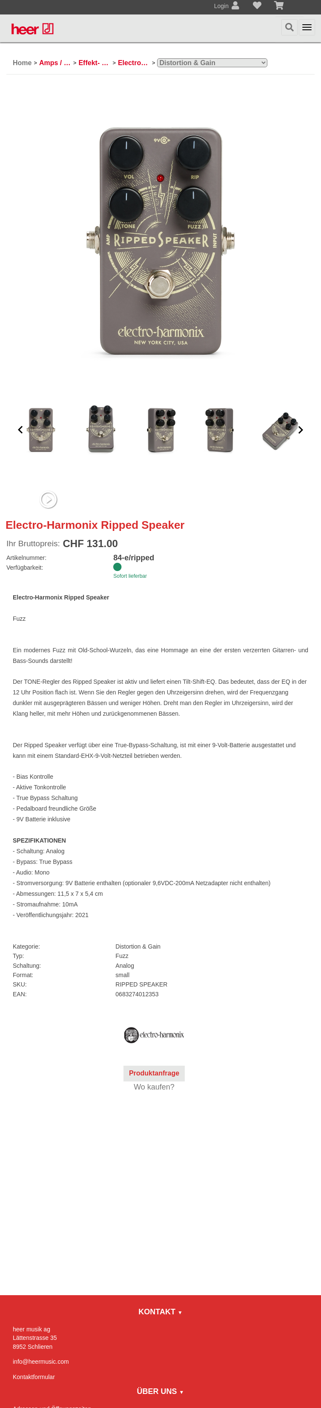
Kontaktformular (34, 1377)
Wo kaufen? (154, 1087)
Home (22, 62)
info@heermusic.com (41, 1361)
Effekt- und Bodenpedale (94, 62)
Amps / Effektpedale (55, 62)
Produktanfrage (154, 1073)
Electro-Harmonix (134, 62)
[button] (20, 430)
